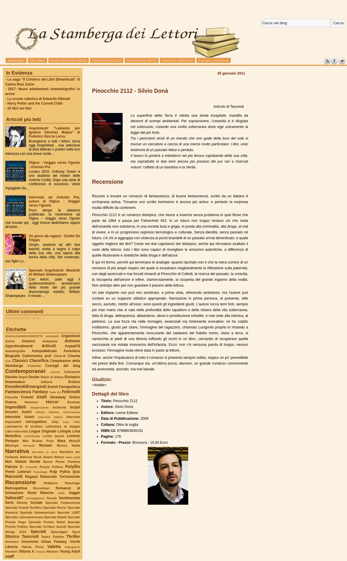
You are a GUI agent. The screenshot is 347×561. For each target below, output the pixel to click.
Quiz (76, 472)
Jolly (54, 421)
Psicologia (40, 471)
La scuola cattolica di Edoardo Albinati (38, 99)
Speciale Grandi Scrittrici (23, 507)
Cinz (8, 361)
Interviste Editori (50, 417)
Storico (12, 536)
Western (52, 551)
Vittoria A (26, 551)
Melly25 (74, 441)
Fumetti (27, 397)
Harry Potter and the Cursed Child (34, 103)
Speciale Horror (55, 507)
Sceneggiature (35, 498)
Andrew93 (52, 336)
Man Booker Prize (37, 441)
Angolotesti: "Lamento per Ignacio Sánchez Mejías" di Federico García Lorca (54, 132)
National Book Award (36, 457)
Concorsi (34, 365)
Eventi (53, 387)
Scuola (52, 498)
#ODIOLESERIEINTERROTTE (24, 336)
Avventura (72, 351)
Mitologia (12, 445)
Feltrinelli (71, 391)
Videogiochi (72, 547)
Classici (20, 360)
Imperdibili (15, 407)
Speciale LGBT (68, 512)
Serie (9, 503)
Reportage (72, 483)
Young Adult (70, 551)
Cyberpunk (72, 372)
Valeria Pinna (33, 547)
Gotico (74, 397)
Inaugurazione (39, 407)
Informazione (71, 412)
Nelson (59, 457)
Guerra (10, 402)
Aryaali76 (72, 346)
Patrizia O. (14, 467)
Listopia (64, 431)
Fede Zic (55, 392)
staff (9, 556)
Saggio (74, 493)
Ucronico (12, 541)
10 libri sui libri (19, 108)
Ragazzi (31, 477)
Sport (76, 532)
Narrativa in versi (44, 452)
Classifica (39, 360)
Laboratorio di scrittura (24, 426)
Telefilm (58, 536)
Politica (57, 467)
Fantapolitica (69, 387)
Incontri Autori (18, 412)
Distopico (72, 377)
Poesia (44, 467)
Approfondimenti (19, 346)
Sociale (36, 503)
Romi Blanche (41, 493)
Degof (23, 377)
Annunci (28, 341)
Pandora (74, 461)
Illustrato (73, 402)
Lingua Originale (42, 431)
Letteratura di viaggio (62, 426)
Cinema (74, 356)
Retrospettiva (16, 488)
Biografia (12, 356)
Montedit (28, 445)
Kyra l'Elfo (71, 421)
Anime (10, 341)
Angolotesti (70, 336)
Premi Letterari (18, 472)
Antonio (72, 341)
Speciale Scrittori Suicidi (47, 526)
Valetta (54, 546)
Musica (62, 445)
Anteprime (50, 341)
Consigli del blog (62, 366)
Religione (51, 483)
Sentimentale (69, 498)
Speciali (38, 531)
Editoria (47, 382)
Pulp (53, 472)
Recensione (20, 482)
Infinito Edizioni (47, 412)
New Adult (73, 457)
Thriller (73, 536)
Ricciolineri (41, 488)
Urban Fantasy (54, 542)
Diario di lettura (51, 377)
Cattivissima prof (36, 356)
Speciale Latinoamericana (24, 517)
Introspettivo (36, 422)
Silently (21, 502)
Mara (61, 441)
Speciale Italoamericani (37, 512)
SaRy (61, 493)
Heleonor (31, 402)
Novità (34, 462)
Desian (34, 377)
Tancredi (30, 536)
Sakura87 (14, 497)
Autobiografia (15, 351)
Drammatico (15, 382)
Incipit (75, 407)
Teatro (45, 536)
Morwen (45, 445)
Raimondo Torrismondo (60, 477)
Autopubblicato (44, 351)
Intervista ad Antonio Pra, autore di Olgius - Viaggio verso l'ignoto (54, 201)
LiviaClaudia (32, 436)
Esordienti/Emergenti (26, 386)
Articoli (49, 345)
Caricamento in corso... (24, 318)
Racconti (14, 476)
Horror (52, 402)
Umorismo (29, 542)
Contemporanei (25, 371)
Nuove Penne (54, 461)
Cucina (55, 372)
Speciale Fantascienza (62, 502)
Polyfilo (72, 466)
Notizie (20, 462)
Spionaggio (59, 532)
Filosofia (11, 397)
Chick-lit (59, 356)
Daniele (11, 377)
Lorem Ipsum (53, 436)
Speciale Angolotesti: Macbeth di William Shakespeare (54, 272)
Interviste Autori (19, 417)
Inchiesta (59, 407)
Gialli (42, 397)
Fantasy (40, 391)
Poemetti (31, 467)
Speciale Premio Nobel (47, 522)
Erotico (74, 382)
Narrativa (17, 451)
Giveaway (58, 397)
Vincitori (11, 551)
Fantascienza (18, 391)
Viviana (40, 551)
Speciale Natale (55, 517)
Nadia (76, 445)
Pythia (65, 472)
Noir (8, 462)
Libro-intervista (16, 431)
